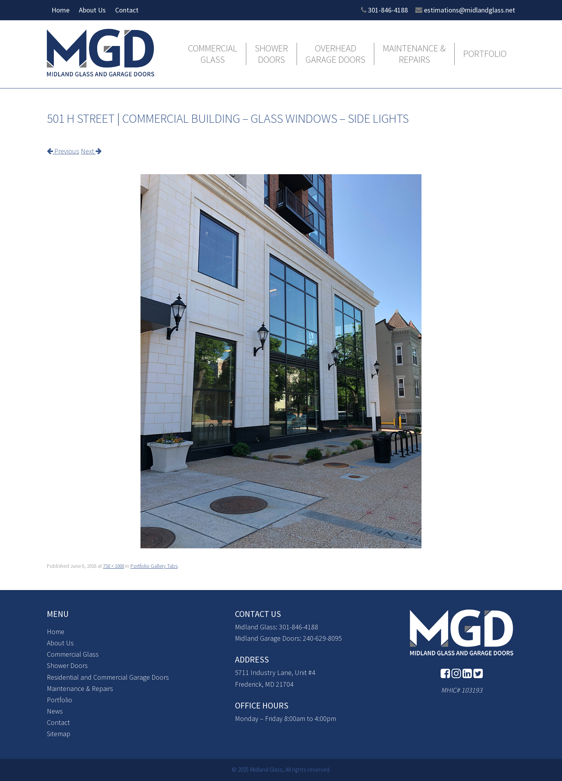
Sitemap (58, 733)
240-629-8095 (322, 638)
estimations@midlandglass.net (469, 9)
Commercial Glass (212, 54)
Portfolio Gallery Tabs (154, 566)
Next (91, 151)
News (55, 711)
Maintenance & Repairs (414, 54)
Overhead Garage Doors (335, 54)
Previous (63, 151)
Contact (127, 9)
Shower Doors (271, 54)
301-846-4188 (388, 9)
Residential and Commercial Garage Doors (108, 677)
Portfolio (485, 54)
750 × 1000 (113, 566)
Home (60, 9)
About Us (92, 9)
